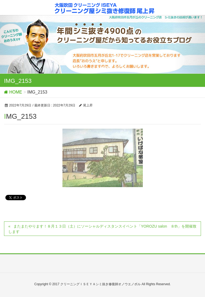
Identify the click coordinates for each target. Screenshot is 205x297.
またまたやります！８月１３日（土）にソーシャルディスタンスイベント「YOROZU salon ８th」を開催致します (102, 229)
